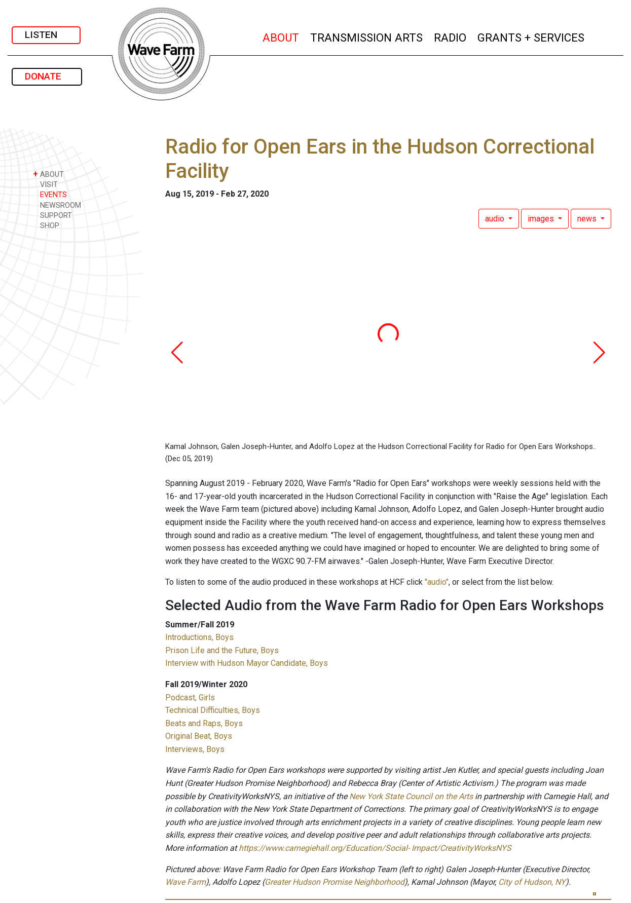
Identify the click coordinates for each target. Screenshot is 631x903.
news (588, 218)
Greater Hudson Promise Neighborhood (334, 882)
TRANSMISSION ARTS (367, 36)
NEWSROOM (57, 205)
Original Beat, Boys (198, 736)
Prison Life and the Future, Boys (222, 650)
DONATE (47, 76)
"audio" (437, 582)
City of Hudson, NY (532, 882)
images (542, 218)
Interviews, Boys (195, 749)
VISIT (45, 184)
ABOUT (281, 36)
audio (495, 218)
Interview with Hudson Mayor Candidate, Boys (246, 663)
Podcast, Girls (190, 697)
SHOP (46, 225)
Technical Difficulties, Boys (212, 710)
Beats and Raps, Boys (204, 723)
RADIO (450, 36)
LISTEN (46, 35)
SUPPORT (52, 215)
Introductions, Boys (199, 637)
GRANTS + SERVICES (531, 36)
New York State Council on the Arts (411, 796)
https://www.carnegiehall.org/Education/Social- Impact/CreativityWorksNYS (375, 848)
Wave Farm (185, 882)
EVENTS (50, 194)
